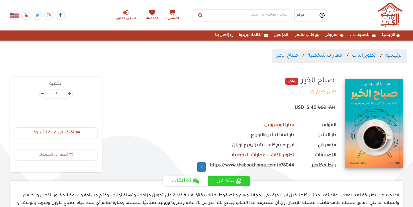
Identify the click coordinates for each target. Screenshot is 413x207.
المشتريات (172, 18)
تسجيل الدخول (126, 14)
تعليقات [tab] (185, 181)
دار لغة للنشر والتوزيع (272, 135)
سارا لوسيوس (279, 125)
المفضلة (152, 18)
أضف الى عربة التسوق (56, 133)
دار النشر (327, 135)
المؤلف (329, 125)
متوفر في (327, 145)
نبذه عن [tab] (229, 181)
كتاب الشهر (307, 35)
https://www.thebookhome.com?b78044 (252, 165)
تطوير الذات (364, 55)
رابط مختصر (323, 165)
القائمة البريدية (253, 35)
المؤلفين (281, 35)
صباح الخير (287, 55)
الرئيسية (390, 35)
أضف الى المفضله (56, 155)
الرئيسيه (394, 55)
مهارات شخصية (325, 55)
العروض (334, 35)
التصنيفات (362, 35)
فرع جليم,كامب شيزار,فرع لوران (263, 145)
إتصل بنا (224, 35)
